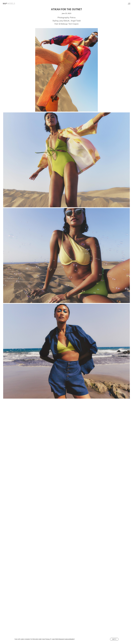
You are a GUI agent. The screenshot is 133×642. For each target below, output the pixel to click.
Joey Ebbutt (64, 20)
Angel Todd (76, 20)
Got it (114, 639)
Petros (73, 17)
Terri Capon (73, 24)
